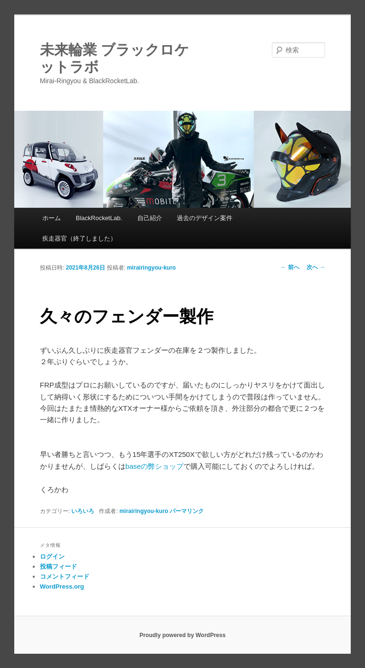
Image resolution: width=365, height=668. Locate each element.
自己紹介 (149, 218)
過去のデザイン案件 (204, 218)
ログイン (52, 556)
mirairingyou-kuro (151, 267)
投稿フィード (58, 566)
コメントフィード (64, 576)
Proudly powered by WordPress (182, 635)
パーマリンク (187, 511)
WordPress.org (62, 586)
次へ (316, 267)
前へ (290, 267)
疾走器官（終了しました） (79, 238)
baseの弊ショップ (154, 466)
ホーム (51, 218)
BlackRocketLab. (99, 218)
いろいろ (82, 511)
